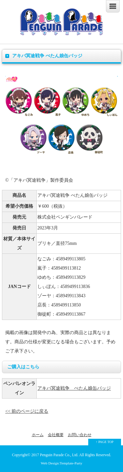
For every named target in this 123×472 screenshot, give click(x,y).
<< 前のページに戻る (26, 411)
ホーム (38, 435)
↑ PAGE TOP (104, 442)
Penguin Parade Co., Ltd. (59, 455)
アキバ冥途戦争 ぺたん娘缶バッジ (74, 388)
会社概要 (56, 435)
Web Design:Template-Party (61, 463)
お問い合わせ (80, 435)
